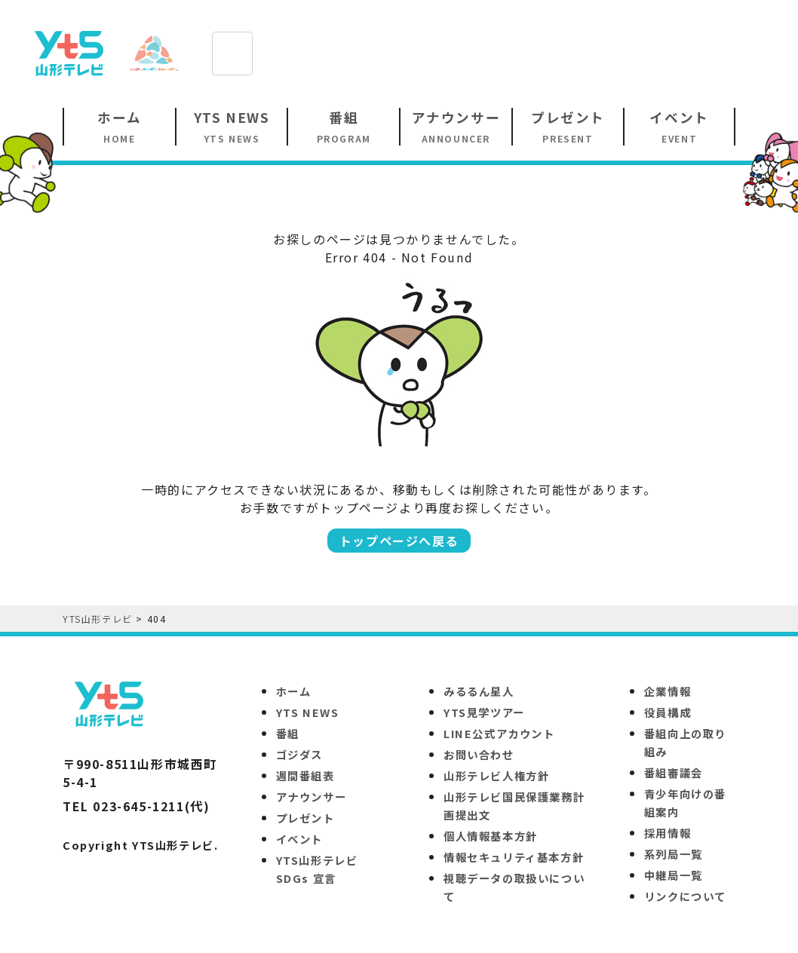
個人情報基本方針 (491, 836)
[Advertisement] (500, 52)
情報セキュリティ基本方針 (514, 857)
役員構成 (667, 712)
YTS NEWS (307, 712)
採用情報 (667, 833)
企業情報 (667, 691)
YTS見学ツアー (484, 712)
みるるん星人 (479, 691)
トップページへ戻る (399, 541)
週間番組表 (305, 775)
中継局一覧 (673, 875)
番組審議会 (673, 772)
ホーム (294, 691)
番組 (287, 733)
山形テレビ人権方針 (496, 775)
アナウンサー (311, 796)
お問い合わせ (479, 754)
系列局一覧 (673, 854)
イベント (299, 839)
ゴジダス (299, 754)
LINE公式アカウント (499, 733)
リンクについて (685, 896)
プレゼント (305, 818)
